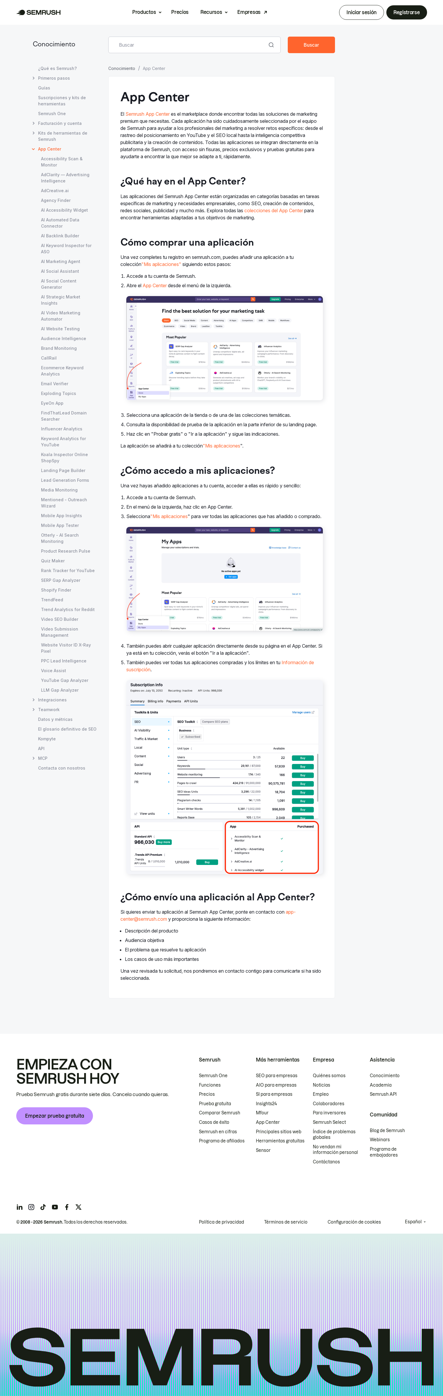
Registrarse (406, 12)
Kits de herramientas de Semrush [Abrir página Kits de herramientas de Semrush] (62, 136)
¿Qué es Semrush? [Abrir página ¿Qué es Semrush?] (57, 68)
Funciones (210, 1085)
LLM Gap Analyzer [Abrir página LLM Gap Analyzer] (60, 690)
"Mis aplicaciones (221, 446)
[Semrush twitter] (78, 1207)
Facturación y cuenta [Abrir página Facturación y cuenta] (60, 123)
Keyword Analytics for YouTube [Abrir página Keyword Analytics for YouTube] (63, 441)
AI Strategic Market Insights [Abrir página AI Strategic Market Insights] (60, 300)
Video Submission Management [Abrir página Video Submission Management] (59, 632)
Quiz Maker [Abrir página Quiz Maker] (53, 560)
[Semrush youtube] (55, 1207)
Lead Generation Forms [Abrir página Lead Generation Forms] (65, 480)
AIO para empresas (276, 1085)
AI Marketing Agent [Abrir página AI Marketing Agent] (60, 261)
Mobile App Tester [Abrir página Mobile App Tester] (60, 525)
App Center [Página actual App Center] (49, 148)
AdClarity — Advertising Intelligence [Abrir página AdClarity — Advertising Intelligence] (65, 177)
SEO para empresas (276, 1075)
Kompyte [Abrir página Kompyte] (47, 738)
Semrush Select (329, 1122)
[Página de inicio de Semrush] (38, 12)
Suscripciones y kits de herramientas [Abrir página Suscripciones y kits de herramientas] (62, 100)
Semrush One (213, 1075)
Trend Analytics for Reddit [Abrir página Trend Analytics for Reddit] (68, 609)
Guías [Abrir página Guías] (44, 87)
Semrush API (383, 1094)
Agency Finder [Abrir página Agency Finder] (56, 200)
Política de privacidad (221, 1222)
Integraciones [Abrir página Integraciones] (52, 700)
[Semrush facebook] (67, 1207)
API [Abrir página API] (41, 748)
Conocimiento (54, 44)
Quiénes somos (329, 1075)
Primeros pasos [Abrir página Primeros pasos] (54, 78)
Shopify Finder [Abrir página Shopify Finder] (56, 589)
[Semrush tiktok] (43, 1207)
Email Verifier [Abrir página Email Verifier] (54, 383)
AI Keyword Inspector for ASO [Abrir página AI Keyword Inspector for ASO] (66, 248)
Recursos (211, 12)
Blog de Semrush (387, 1130)
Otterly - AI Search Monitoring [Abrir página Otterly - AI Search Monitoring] (60, 538)
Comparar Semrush (219, 1113)
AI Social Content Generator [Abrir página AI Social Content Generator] (58, 284)
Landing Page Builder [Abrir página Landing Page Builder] (63, 470)
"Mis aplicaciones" (161, 264)
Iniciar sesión (361, 12)
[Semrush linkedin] (19, 1207)
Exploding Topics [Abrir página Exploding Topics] (58, 393)
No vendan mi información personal (335, 1149)
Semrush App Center (147, 114)
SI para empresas (274, 1094)
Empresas (248, 12)
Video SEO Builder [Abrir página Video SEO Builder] (59, 619)
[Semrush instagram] (31, 1207)
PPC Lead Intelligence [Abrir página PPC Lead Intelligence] (63, 660)
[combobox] (188, 45)
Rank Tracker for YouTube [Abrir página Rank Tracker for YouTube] (68, 570)
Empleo (321, 1094)
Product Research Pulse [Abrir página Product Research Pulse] (65, 550)
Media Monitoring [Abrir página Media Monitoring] (59, 489)
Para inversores (329, 1113)
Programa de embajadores (384, 1152)
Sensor (263, 1150)
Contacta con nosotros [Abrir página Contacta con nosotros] (61, 767)
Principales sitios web (278, 1131)
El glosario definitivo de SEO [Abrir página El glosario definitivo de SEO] (67, 729)
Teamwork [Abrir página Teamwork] (49, 709)
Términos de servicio (286, 1222)
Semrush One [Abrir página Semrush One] (52, 113)
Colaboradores (328, 1103)
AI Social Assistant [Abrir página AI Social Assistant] (60, 271)
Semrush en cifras (218, 1131)
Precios (180, 12)
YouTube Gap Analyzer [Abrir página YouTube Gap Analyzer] (64, 680)
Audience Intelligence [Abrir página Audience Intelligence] (63, 338)
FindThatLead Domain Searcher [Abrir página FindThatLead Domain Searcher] (64, 416)
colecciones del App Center (273, 210)
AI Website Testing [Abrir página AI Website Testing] (60, 328)
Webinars (380, 1139)
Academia (381, 1085)
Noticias (321, 1085)
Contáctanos (326, 1162)
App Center (155, 285)
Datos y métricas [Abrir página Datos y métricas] (55, 719)
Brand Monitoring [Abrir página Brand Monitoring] (59, 348)
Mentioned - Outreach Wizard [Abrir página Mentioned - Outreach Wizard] (64, 502)
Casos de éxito (214, 1122)
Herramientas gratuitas (280, 1141)
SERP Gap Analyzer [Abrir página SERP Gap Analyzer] (60, 580)
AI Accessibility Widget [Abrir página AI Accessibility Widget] (64, 210)
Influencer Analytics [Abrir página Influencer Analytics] (61, 428)
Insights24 (266, 1103)
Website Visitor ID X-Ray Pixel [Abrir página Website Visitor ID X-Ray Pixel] (66, 648)
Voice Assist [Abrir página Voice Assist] (53, 670)
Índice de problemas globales (334, 1134)
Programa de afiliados (222, 1141)
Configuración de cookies (354, 1222)
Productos (144, 12)
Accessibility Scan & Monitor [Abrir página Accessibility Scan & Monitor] (62, 161)
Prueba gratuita (215, 1103)
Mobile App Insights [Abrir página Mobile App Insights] (61, 515)
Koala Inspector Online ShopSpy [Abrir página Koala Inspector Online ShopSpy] (64, 457)
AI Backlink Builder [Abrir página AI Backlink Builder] (60, 235)
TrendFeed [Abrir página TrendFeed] (52, 599)
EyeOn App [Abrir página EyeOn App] (52, 403)
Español (413, 1221)
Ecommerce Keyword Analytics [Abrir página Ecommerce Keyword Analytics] (62, 370)
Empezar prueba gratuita (54, 1116)
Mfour (262, 1113)
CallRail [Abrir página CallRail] (49, 357)
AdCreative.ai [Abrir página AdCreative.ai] (55, 190)
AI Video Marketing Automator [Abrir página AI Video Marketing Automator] (60, 315)
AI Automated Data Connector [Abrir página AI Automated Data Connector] (60, 222)
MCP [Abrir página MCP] (43, 758)
